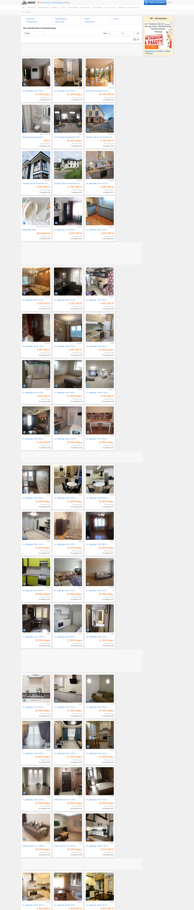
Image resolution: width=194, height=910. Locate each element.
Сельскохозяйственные (145, 877)
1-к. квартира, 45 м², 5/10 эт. (94, 397)
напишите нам (131, 908)
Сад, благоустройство (69, 876)
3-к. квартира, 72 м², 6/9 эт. (124, 339)
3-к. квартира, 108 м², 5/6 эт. (33, 339)
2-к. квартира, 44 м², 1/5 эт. (63, 602)
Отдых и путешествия (144, 864)
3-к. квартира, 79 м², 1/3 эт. (63, 750)
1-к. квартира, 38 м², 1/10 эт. (33, 602)
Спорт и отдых (110, 7)
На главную (26, 12)
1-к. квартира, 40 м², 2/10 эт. (94, 602)
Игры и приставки (105, 875)
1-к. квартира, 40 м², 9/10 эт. (94, 795)
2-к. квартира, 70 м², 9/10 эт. (33, 705)
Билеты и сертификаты (145, 852)
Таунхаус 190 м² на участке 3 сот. (66, 135)
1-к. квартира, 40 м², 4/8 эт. (63, 294)
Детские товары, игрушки (70, 889)
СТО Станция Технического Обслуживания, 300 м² (35, 135)
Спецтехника (29, 857)
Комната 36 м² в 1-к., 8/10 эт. (64, 647)
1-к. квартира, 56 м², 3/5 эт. (33, 442)
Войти (170, 2)
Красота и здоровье (69, 894)
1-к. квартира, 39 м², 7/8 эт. (63, 795)
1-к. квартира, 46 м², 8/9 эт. (94, 487)
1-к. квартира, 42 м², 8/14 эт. (125, 556)
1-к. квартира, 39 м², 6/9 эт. (63, 442)
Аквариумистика (142, 873)
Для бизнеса (134, 7)
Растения (102, 864)
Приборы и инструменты (107, 882)
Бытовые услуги (67, 855)
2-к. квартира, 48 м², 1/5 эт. (33, 750)
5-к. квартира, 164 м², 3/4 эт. (125, 647)
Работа (55, 7)
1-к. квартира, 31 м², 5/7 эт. (124, 705)
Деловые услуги (67, 857)
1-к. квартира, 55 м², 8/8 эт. (94, 750)
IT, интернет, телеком (69, 852)
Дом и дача (85, 7)
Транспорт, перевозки (69, 878)
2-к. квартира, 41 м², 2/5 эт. (94, 294)
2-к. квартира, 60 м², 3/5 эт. (33, 90)
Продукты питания (105, 859)
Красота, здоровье (68, 862)
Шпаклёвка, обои (60, 180)
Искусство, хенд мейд (69, 859)
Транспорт (31, 7)
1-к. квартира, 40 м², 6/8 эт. (124, 294)
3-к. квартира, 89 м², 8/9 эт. (63, 339)
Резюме (27, 890)
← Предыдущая (31, 838)
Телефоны (103, 884)
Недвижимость (44, 7)
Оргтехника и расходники (108, 880)
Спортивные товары (144, 866)
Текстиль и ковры (105, 866)
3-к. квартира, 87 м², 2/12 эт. (33, 180)
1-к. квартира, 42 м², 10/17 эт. (64, 487)
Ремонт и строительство (107, 862)
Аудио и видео (104, 873)
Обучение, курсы (68, 866)
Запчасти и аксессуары (33, 862)
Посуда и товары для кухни (108, 857)
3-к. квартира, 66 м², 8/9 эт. (63, 705)
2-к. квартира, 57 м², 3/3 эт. (33, 647)
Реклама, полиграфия (69, 869)
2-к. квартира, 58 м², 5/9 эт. (33, 294)
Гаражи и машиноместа (33, 877)
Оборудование (142, 886)
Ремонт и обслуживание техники (73, 871)
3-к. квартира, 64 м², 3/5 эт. (33, 249)
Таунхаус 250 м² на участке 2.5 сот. (127, 135)
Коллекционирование (144, 859)
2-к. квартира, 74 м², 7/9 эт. (33, 487)
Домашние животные (144, 875)
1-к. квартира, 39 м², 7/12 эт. (125, 750)
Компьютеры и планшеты (108, 877)
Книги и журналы (143, 857)
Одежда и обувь (67, 887)
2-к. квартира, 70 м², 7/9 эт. (124, 487)
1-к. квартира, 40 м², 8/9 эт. (94, 442)
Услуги (62, 7)
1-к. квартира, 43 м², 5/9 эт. (63, 90)
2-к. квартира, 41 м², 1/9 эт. (124, 249)
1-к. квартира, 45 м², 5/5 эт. (124, 795)
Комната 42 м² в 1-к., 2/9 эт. (125, 602)
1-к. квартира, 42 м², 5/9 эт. (63, 556)
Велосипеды (141, 855)
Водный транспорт (31, 859)
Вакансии (28, 888)
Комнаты (28, 870)
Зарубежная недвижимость (34, 882)
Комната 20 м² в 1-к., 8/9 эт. (94, 647)
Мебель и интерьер (106, 855)
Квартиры (28, 868)
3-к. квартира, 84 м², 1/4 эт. (124, 442)
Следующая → (46, 838)
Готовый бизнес (142, 883)
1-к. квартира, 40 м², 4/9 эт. (94, 556)
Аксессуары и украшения (70, 891)
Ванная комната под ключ (124, 90)
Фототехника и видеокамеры (109, 887)
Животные (122, 7)
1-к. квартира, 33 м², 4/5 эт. (94, 705)
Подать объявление (147, 901)
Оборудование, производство (72, 864)
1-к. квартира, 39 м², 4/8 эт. (124, 397)
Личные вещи (73, 7)
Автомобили (29, 852)
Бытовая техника (105, 852)
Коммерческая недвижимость (35, 880)
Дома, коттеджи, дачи (32, 873)
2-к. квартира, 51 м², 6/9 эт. (94, 180)
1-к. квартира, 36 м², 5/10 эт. (64, 397)
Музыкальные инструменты (146, 862)
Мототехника (29, 855)
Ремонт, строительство (70, 873)
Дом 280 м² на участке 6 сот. (94, 90)
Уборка (64, 880)
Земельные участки (31, 875)
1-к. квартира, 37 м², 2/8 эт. (33, 795)
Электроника (97, 7)
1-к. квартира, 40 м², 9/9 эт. (33, 397)
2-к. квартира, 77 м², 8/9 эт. (33, 556)
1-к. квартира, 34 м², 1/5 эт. (124, 180)
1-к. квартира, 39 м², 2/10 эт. (94, 339)
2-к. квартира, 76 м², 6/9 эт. (94, 249)
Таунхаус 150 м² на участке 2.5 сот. (96, 135)
